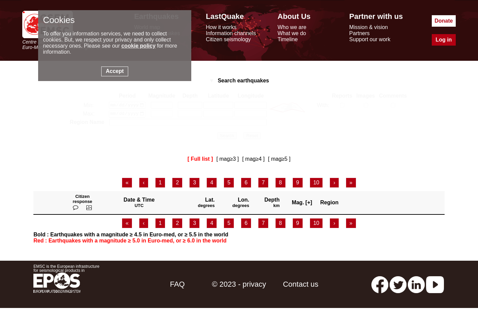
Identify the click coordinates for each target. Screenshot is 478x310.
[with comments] (393, 105)
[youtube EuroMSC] (435, 286)
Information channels (231, 33)
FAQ (177, 286)
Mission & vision (368, 27)
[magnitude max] (161, 115)
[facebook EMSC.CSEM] (379, 286)
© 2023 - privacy (239, 286)
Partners (359, 33)
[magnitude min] (161, 105)
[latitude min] (218, 105)
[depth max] (190, 115)
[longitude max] (250, 115)
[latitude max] (218, 115)
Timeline (288, 39)
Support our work (369, 39)
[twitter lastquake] (398, 286)
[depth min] (190, 105)
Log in (443, 40)
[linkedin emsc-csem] (416, 286)
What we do (292, 33)
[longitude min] (250, 105)
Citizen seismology (228, 39)
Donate (443, 21)
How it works (221, 27)
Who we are (292, 27)
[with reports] (342, 105)
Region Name (87, 124)
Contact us (300, 286)
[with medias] (366, 105)
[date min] (127, 106)
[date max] (127, 115)
